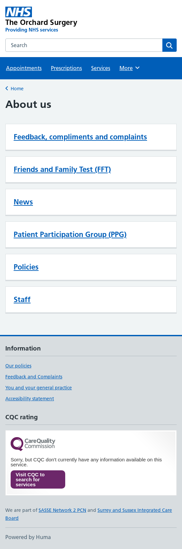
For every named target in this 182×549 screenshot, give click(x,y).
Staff (22, 299)
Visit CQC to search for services (30, 479)
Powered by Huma (28, 537)
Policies (26, 267)
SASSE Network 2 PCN (62, 510)
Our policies (18, 366)
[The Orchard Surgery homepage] (56, 20)
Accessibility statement (29, 399)
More (129, 68)
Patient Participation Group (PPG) (70, 234)
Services (100, 68)
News (23, 201)
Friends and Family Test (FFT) (62, 169)
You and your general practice (38, 388)
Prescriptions (66, 68)
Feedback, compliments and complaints (80, 136)
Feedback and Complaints (33, 377)
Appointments (24, 68)
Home (17, 89)
